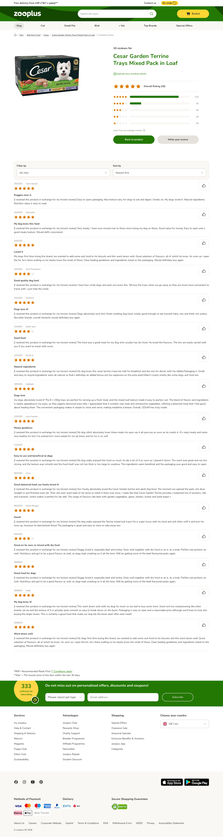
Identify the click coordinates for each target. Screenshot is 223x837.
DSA (105, 823)
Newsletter (69, 749)
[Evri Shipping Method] (67, 806)
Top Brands (150, 25)
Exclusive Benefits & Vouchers (128, 738)
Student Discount (72, 759)
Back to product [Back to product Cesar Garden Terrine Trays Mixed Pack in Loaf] (134, 139)
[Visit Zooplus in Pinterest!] (41, 782)
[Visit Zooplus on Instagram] (24, 782)
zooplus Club (70, 723)
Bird (97, 25)
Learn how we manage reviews (129, 130)
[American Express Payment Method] (47, 806)
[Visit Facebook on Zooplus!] (16, 782)
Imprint (69, 823)
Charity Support (71, 733)
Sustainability (21, 759)
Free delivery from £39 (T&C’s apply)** (36, 3)
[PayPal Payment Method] (57, 806)
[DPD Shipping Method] (76, 806)
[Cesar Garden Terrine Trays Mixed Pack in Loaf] (47, 75)
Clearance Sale (119, 728)
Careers (33, 823)
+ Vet (122, 25)
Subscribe (177, 697)
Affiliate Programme (74, 743)
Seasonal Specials (121, 733)
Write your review (178, 139)
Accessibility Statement (171, 823)
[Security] (119, 807)
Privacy (151, 823)
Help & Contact (22, 728)
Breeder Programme (73, 738)
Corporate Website (51, 823)
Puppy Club (20, 749)
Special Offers (184, 25)
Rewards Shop (71, 728)
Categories (117, 749)
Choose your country (173, 715)
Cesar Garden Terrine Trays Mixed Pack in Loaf (73, 35)
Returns (18, 738)
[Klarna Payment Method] (18, 813)
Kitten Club (20, 754)
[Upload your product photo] (129, 74)
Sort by (117, 165)
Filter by (21, 165)
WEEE (139, 823)
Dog (19, 25)
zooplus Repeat (71, 754)
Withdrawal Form (122, 823)
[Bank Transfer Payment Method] (41, 813)
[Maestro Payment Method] (37, 806)
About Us (19, 823)
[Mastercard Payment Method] (28, 806)
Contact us (150, 3)
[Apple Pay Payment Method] (28, 813)
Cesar (46, 35)
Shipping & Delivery (24, 733)
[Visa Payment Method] (18, 806)
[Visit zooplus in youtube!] (33, 782)
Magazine (19, 743)
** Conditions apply (61, 671)
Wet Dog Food (33, 35)
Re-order (170, 3)
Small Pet (69, 25)
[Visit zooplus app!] (172, 785)
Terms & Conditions (88, 823)
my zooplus (20, 723)
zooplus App (118, 743)
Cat (43, 25)
